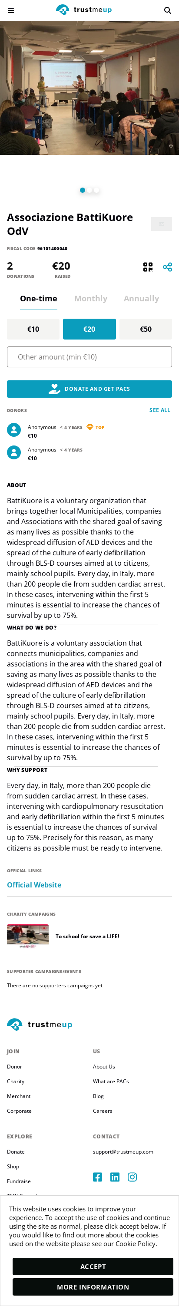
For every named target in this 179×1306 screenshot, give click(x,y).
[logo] (84, 10)
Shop (13, 1166)
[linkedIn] (119, 1177)
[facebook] (101, 1177)
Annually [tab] (141, 298)
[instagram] (136, 1177)
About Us (104, 1066)
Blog (98, 1096)
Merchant (18, 1096)
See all (160, 410)
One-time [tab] (38, 298)
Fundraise (19, 1181)
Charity (15, 1081)
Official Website (34, 885)
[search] (167, 10)
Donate (16, 1151)
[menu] (11, 10)
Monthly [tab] (90, 298)
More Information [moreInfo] (93, 1287)
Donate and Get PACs (89, 389)
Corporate (19, 1111)
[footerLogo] (89, 1025)
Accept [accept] (93, 1266)
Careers (103, 1111)
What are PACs (111, 1081)
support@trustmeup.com (123, 1151)
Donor (14, 1066)
